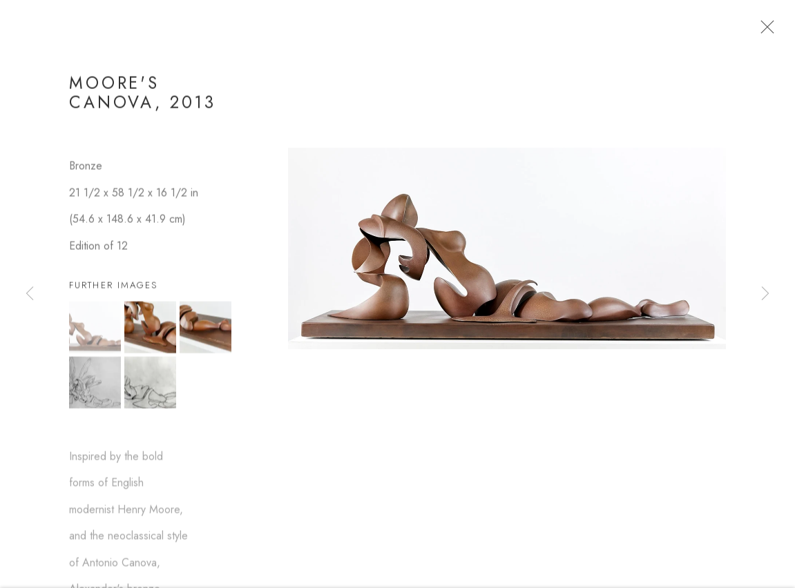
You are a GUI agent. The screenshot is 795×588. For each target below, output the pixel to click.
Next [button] (765, 294)
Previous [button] (29, 294)
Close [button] (764, 31)
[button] (95, 329)
